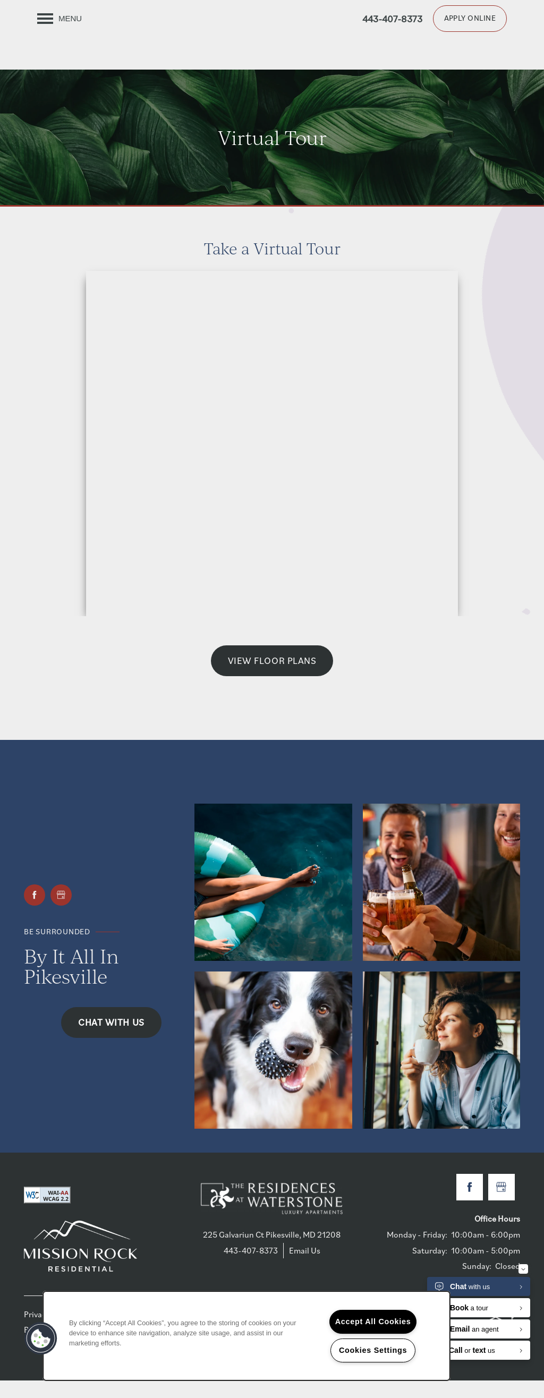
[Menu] (59, 18)
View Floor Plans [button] (272, 678)
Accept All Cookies (373, 1321)
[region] (246, 1336)
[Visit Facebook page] (34, 912)
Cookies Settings (373, 1350)
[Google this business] (61, 912)
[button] (470, 18)
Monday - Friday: (417, 1252)
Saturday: (429, 1267)
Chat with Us (111, 1039)
